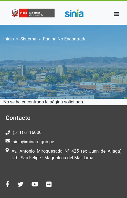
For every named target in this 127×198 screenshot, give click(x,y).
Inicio (8, 39)
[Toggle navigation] (116, 14)
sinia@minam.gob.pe (33, 141)
